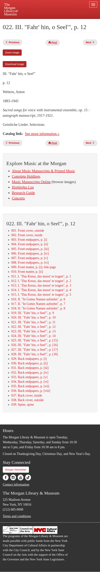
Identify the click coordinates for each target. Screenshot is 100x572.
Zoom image (12, 52)
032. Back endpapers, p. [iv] (29, 372)
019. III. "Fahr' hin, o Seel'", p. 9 (32, 313)
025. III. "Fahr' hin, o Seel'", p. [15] (34, 340)
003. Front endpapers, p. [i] (29, 239)
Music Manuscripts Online (31, 182)
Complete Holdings (26, 176)
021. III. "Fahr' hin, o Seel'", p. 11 (33, 322)
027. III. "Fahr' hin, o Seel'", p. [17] (34, 349)
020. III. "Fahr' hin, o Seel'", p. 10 (33, 317)
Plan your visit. (19, 21)
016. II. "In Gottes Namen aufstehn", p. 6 (38, 299)
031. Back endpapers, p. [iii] (29, 368)
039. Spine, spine (22, 404)
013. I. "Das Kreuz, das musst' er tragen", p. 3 (41, 285)
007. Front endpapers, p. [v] (29, 258)
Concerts (18, 198)
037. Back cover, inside (26, 395)
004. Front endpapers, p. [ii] (29, 244)
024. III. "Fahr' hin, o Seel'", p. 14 (33, 336)
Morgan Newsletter (16, 469)
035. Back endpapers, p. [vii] (30, 386)
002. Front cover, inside (26, 235)
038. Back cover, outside (27, 400)
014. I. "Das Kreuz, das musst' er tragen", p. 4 (41, 290)
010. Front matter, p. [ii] (27, 271)
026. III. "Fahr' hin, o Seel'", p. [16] (34, 345)
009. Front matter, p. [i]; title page (33, 267)
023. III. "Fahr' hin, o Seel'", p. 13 (33, 331)
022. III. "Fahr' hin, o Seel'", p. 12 (33, 327)
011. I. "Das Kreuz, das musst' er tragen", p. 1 (41, 276)
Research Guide (23, 193)
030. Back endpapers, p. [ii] (29, 363)
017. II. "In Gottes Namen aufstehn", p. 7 (38, 304)
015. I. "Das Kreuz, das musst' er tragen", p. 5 (41, 294)
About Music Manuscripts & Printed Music (43, 171)
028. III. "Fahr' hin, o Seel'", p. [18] (34, 354)
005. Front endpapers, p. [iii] (30, 249)
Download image (14, 64)
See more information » (42, 134)
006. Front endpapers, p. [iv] (30, 253)
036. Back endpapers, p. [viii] (30, 391)
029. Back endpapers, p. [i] (29, 359)
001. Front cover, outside (27, 230)
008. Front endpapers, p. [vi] (30, 262)
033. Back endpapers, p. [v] (29, 377)
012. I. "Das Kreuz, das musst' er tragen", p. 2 (41, 281)
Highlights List (23, 187)
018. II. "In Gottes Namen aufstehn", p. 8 (38, 308)
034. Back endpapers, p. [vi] (29, 381)
